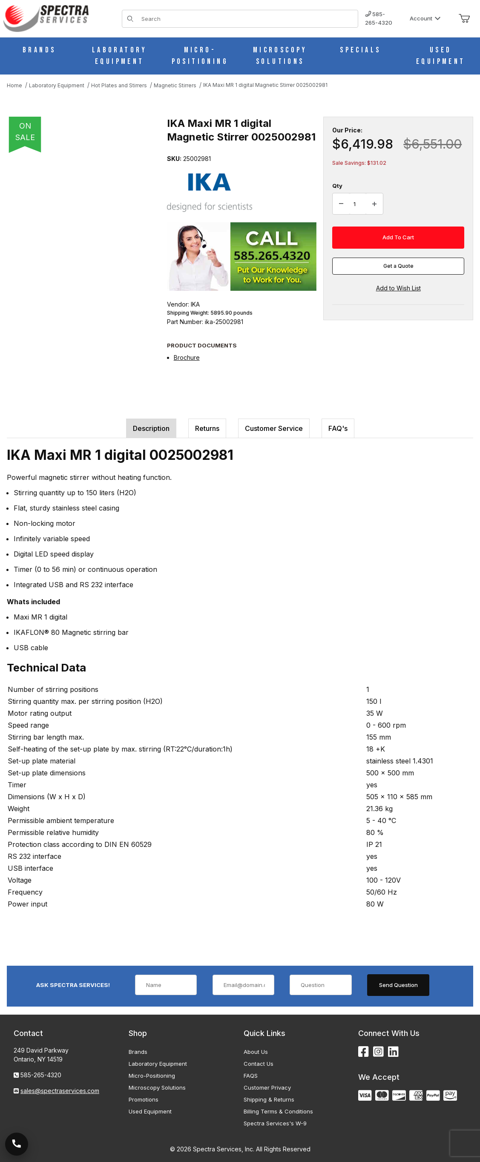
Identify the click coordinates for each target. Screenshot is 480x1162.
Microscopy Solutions (157, 1087)
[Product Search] (247, 18)
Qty (337, 185)
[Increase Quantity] (374, 204)
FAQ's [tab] (338, 428)
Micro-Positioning (152, 1075)
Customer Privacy (267, 1087)
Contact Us (258, 1063)
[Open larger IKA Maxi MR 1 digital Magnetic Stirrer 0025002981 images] (84, 225)
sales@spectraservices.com (59, 1090)
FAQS (251, 1075)
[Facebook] (363, 1052)
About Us (256, 1051)
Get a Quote (398, 266)
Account (425, 18)
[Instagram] (378, 1052)
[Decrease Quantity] (341, 204)
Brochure (187, 357)
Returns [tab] (207, 428)
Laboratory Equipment (158, 1063)
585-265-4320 (378, 18)
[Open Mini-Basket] (464, 18)
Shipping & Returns (269, 1099)
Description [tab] (151, 428)
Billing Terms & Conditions (278, 1111)
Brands (138, 1051)
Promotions (143, 1099)
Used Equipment (150, 1111)
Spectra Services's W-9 (275, 1123)
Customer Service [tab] (274, 428)
